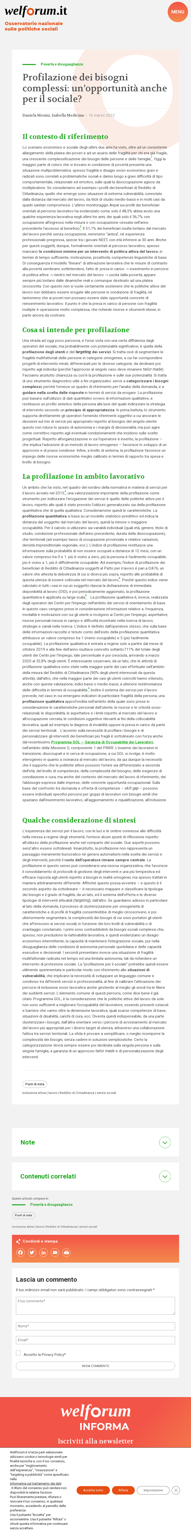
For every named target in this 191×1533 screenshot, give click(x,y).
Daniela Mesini (37, 116)
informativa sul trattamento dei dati (35, 1483)
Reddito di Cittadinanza (80, 1093)
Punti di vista (36, 1085)
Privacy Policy (53, 1356)
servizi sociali (111, 1093)
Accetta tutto (86, 1488)
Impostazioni (151, 1488)
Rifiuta (119, 1488)
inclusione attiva (35, 1093)
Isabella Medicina (71, 116)
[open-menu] (177, 12)
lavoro (55, 1093)
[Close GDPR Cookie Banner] (175, 1488)
